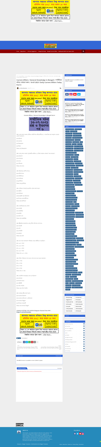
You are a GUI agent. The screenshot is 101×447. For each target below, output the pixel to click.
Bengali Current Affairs (52, 51)
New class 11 (73, 276)
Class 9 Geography (70, 184)
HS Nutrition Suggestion (71, 240)
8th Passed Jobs (79, 301)
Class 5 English (69, 159)
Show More (81, 85)
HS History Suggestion (71, 238)
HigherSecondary (70, 204)
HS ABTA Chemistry (70, 210)
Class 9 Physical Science (71, 191)
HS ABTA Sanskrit (70, 219)
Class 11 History (70, 150)
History (77, 204)
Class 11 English (70, 148)
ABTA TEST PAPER (70, 139)
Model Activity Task (76, 274)
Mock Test (69, 274)
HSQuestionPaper (70, 246)
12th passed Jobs (69, 308)
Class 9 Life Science (70, 186)
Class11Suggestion (70, 193)
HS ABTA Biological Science (72, 208)
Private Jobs (78, 299)
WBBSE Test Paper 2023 (77, 287)
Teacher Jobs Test (69, 301)
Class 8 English (78, 176)
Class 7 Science (70, 174)
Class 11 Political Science (71, 152)
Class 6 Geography (70, 163)
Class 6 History (79, 163)
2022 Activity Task (70, 129)
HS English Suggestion (71, 231)
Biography (69, 144)
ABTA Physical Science (78, 137)
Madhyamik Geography (71, 251)
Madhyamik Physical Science (72, 259)
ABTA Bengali (74, 131)
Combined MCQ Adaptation (72, 197)
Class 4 (77, 154)
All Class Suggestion (32, 51)
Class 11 (80, 144)
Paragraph (69, 281)
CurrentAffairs (21, 76)
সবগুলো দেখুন (58, 355)
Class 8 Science (77, 180)
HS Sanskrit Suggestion (71, 244)
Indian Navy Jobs (79, 304)
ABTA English (69, 133)
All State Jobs (78, 310)
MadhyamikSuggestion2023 (72, 272)
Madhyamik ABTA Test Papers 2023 (66, 51)
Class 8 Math (69, 180)
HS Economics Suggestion (71, 227)
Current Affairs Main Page (71, 199)
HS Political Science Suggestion (72, 242)
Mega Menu (23, 51)
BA (81, 142)
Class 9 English (78, 182)
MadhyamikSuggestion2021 (72, 270)
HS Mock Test (80, 238)
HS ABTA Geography (70, 214)
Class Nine (80, 191)
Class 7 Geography (78, 169)
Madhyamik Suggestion (71, 261)
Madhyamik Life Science (71, 255)
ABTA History (69, 135)
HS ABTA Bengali (76, 206)
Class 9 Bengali (69, 182)
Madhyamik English (70, 248)
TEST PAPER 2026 (77, 285)
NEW (68, 276)
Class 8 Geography (70, 178)
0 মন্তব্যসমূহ (59, 368)
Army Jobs (68, 306)
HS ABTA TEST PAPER (71, 221)
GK (75, 201)
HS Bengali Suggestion (71, 225)
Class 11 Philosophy (79, 150)
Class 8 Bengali (69, 176)
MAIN (81, 272)
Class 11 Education (79, 146)
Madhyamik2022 (70, 266)
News (76, 278)
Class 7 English (69, 169)
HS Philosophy (80, 240)
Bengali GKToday (42, 51)
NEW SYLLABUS (70, 278)
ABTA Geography (77, 133)
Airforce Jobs (68, 304)
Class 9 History (79, 184)
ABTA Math (69, 137)
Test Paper (69, 285)
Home (17, 51)
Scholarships (79, 283)
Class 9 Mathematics (70, 189)
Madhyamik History (70, 253)
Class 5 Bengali (75, 157)
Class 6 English (78, 161)
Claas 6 (74, 144)
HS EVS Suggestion (70, 234)
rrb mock (72, 283)
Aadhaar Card (78, 129)
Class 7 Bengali (75, 167)
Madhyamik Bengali (79, 246)
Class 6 (76, 159)
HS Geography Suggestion (71, 236)
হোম (17, 76)
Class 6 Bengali (69, 161)
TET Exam (69, 287)
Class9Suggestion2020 (71, 195)
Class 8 (76, 174)
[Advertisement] (38, 32)
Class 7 (68, 167)
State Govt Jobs (69, 310)
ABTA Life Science (77, 135)
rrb (67, 283)
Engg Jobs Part (69, 299)
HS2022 (79, 244)
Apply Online (76, 142)
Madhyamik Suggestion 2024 (72, 263)
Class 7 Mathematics (79, 172)
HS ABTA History (80, 214)
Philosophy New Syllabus (77, 281)
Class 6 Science (80, 165)
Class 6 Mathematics (70, 165)
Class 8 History (79, 178)
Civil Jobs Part (78, 297)
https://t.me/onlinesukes (23, 312)
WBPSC (68, 289)
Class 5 (68, 157)
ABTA (68, 131)
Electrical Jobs (78, 306)
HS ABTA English (80, 212)
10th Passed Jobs (79, 308)
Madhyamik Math (70, 257)
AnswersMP (69, 142)
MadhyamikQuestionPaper (72, 268)
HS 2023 (68, 206)
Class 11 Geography (79, 148)
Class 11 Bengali (70, 146)
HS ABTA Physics (80, 216)
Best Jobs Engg (69, 297)
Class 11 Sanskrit (70, 154)
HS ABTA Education (70, 212)
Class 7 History (69, 172)
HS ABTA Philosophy (70, 216)
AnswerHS (78, 139)
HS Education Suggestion (71, 229)
